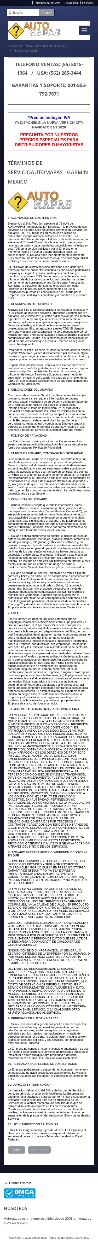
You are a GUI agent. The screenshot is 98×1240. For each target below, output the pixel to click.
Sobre (16, 1149)
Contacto (39, 1149)
